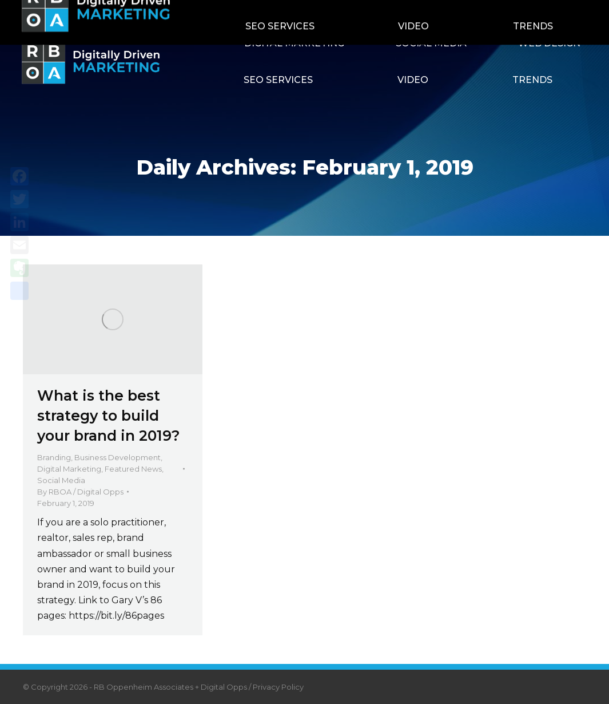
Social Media (61, 480)
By (80, 491)
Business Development (117, 457)
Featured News (133, 468)
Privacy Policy (278, 686)
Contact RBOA (448, 12)
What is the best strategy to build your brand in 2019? (108, 415)
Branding (54, 457)
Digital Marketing (69, 468)
